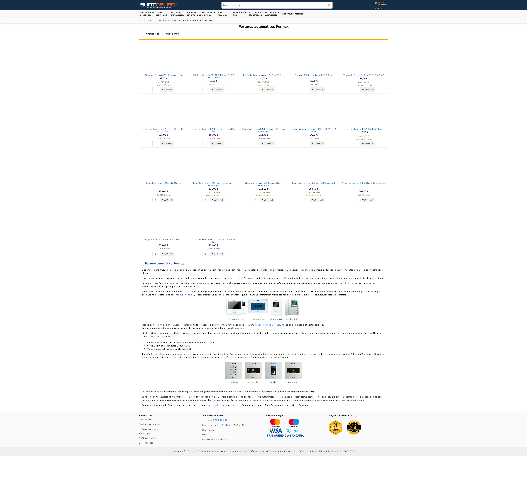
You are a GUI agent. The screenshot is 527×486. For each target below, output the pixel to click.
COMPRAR (167, 89)
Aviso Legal (144, 433)
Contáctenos (208, 430)
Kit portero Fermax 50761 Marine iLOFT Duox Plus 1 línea (263, 130)
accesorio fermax (218, 405)
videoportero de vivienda (267, 324)
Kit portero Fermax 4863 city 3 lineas (163, 183)
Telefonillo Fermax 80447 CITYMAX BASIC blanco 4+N (213, 76)
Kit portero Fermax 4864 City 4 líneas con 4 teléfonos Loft (213, 184)
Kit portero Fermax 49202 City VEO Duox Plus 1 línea (213, 130)
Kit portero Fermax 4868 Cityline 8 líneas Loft (313, 183)
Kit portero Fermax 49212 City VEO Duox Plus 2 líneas (213, 241)
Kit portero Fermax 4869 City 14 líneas (163, 239)
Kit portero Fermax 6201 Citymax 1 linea (163, 75)
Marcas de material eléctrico (215, 439)
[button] (178, 13)
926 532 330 (220, 420)
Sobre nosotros (146, 442)
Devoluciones (145, 419)
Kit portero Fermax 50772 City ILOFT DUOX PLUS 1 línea (163, 130)
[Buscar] (277, 5)
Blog (204, 434)
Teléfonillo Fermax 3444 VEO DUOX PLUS (363, 75)
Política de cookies (147, 438)
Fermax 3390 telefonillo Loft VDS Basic (313, 75)
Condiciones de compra (149, 424)
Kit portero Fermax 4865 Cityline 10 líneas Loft (364, 183)
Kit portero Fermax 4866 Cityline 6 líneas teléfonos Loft (263, 184)
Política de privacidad (148, 429)
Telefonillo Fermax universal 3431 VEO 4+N (263, 75)
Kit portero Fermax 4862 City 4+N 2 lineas (364, 129)
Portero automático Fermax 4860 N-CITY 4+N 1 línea (313, 130)
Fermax (155, 354)
